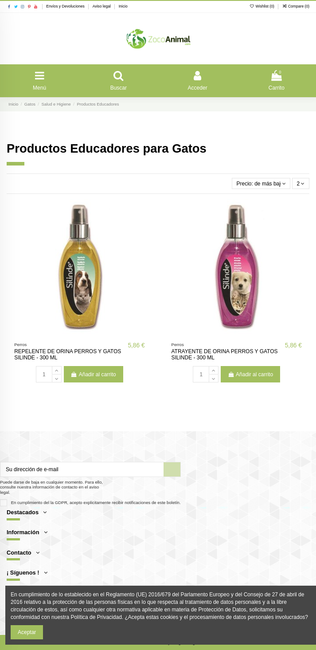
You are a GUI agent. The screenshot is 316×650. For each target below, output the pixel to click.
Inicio (123, 6)
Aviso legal (102, 6)
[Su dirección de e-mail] (82, 469)
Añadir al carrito (93, 374)
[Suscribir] (172, 469)
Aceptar (27, 632)
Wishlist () (262, 6)
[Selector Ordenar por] (261, 183)
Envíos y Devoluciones (66, 6)
